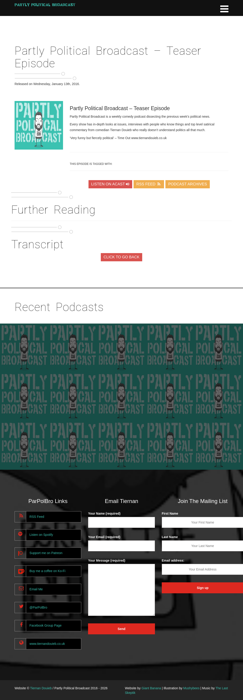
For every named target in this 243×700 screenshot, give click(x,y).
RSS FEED (148, 184)
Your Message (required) (106, 560)
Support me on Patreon (46, 553)
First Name (170, 513)
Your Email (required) (104, 537)
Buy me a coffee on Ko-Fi (48, 571)
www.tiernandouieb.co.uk (47, 644)
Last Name (170, 537)
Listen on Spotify (41, 535)
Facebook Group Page (46, 625)
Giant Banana (151, 688)
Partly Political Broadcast (45, 5)
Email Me (36, 589)
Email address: (173, 560)
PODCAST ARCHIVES (187, 184)
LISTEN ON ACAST (110, 184)
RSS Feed (37, 517)
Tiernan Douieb (41, 688)
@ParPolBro (38, 607)
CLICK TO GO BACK (121, 257)
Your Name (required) (104, 513)
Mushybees (191, 688)
